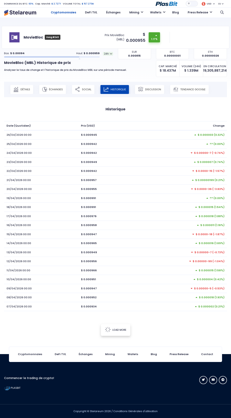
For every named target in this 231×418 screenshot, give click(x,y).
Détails (21, 89)
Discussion (149, 89)
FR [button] (219, 3)
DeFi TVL (91, 12)
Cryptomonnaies (63, 12)
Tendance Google (189, 89)
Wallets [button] (155, 12)
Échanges (113, 12)
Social (83, 89)
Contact (207, 354)
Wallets (132, 354)
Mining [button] (134, 12)
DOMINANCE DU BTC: (16, 3)
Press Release (179, 354)
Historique (115, 89)
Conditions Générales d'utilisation (135, 411)
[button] (166, 3)
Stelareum (97, 411)
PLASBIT (12, 388)
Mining (110, 354)
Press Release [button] (198, 12)
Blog (175, 12)
